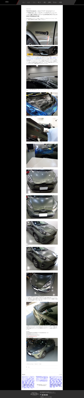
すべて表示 (60, 374)
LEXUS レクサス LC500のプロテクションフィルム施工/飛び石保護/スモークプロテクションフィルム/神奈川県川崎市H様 (56, 385)
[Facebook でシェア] (26, 367)
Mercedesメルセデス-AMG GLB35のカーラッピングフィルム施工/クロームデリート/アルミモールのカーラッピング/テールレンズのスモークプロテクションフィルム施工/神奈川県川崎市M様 (28, 385)
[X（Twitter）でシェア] (28, 367)
